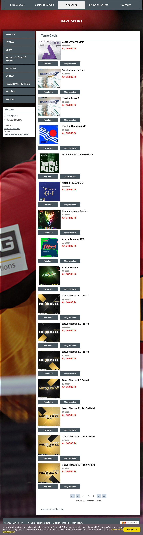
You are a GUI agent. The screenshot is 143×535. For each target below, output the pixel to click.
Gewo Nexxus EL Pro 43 (75, 324)
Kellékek (11, 91)
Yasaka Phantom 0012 (74, 126)
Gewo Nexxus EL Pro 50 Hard (78, 408)
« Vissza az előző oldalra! (52, 509)
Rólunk (10, 99)
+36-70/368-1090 (12, 128)
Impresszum (77, 523)
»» (104, 496)
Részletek (48, 64)
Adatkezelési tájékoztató (39, 523)
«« (72, 496)
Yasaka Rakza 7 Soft (73, 70)
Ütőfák (10, 42)
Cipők (9, 50)
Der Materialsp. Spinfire (75, 211)
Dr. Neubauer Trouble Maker (77, 154)
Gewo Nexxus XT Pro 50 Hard (78, 464)
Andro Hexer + (70, 267)
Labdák (10, 76)
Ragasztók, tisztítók (18, 84)
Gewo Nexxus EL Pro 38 (75, 295)
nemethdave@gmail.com (16, 134)
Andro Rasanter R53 (73, 239)
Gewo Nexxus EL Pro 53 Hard (78, 436)
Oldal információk (61, 523)
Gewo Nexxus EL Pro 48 (75, 352)
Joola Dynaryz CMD (73, 42)
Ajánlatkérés (70, 176)
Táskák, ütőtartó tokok (16, 59)
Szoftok (10, 34)
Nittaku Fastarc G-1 (72, 183)
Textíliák (11, 68)
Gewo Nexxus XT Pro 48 (75, 380)
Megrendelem (70, 64)
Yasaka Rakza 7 (70, 98)
